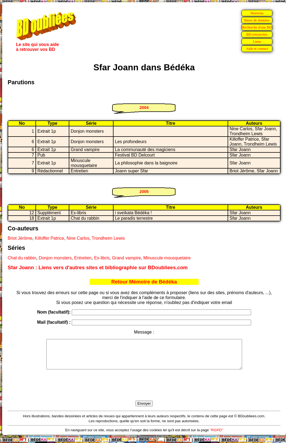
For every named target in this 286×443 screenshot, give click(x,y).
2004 (143, 107)
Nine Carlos (78, 238)
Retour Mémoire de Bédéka (144, 282)
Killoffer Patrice (49, 238)
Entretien (83, 258)
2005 (143, 191)
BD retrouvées (256, 34)
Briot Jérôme (20, 238)
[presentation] (144, 391)
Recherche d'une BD (257, 27)
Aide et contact (257, 49)
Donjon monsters (55, 258)
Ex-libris (102, 258)
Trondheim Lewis (108, 238)
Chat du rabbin (22, 258)
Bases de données (257, 20)
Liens (257, 41)
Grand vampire (126, 258)
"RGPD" (216, 436)
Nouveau (256, 13)
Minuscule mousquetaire (166, 258)
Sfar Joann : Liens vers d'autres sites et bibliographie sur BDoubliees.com (98, 267)
